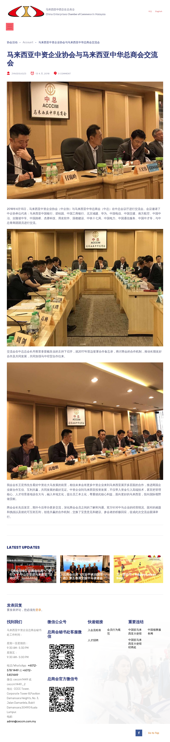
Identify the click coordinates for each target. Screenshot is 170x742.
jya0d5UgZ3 (18, 73)
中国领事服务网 (154, 631)
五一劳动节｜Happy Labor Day (136, 576)
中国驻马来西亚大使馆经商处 (135, 643)
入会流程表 (94, 630)
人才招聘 (93, 640)
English (158, 11)
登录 (38, 610)
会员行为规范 (114, 631)
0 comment (64, 73)
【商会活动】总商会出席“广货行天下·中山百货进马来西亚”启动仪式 (31, 574)
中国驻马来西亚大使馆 (135, 631)
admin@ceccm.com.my (21, 721)
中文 (147, 11)
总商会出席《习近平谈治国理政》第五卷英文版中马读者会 (83, 576)
